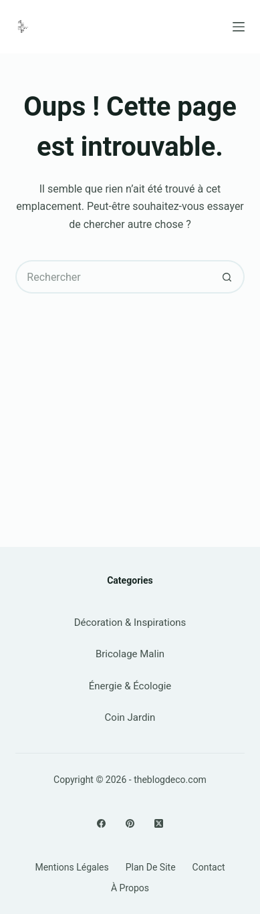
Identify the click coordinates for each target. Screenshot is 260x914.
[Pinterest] (130, 823)
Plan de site (151, 867)
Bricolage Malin (130, 654)
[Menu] (239, 27)
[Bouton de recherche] (228, 277)
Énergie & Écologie (130, 686)
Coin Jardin (130, 717)
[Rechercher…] (113, 277)
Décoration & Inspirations (130, 622)
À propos (130, 888)
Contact (208, 867)
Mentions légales (71, 867)
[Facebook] (101, 823)
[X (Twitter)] (158, 823)
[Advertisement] (130, 403)
